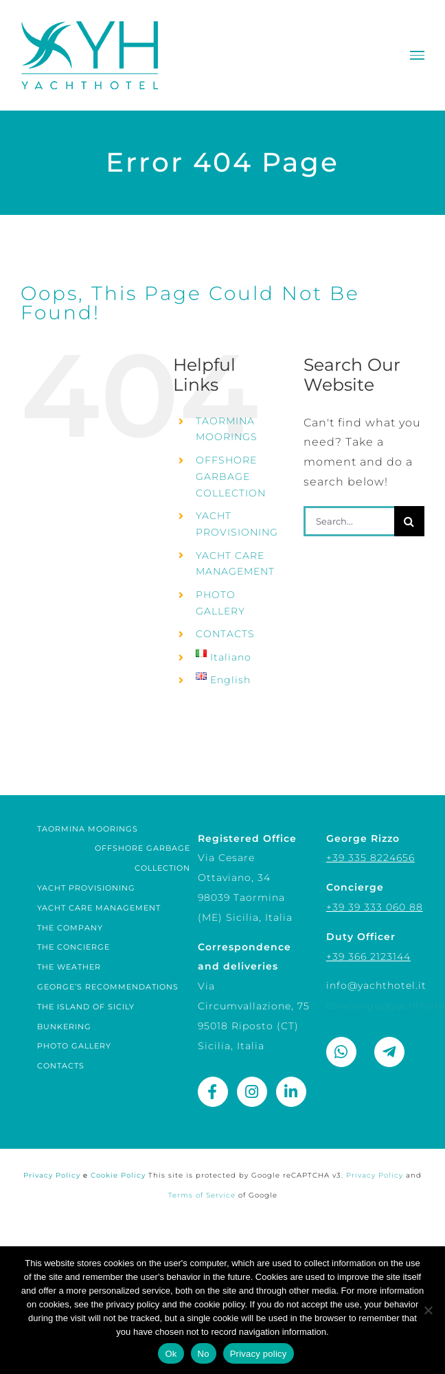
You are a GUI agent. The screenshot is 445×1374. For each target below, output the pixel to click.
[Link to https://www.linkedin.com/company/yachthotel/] (291, 1092)
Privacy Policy (57, 1175)
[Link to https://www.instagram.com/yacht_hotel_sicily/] (252, 1092)
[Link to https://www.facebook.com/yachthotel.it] (213, 1092)
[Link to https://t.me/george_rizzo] (389, 1052)
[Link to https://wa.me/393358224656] (341, 1052)
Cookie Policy (119, 1175)
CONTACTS (225, 634)
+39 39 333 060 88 (374, 907)
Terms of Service (202, 1195)
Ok (170, 1354)
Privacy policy (258, 1354)
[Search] (409, 521)
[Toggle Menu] (417, 55)
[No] (428, 1310)
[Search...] (349, 521)
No (203, 1354)
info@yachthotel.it (376, 985)
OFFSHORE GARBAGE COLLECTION (231, 476)
